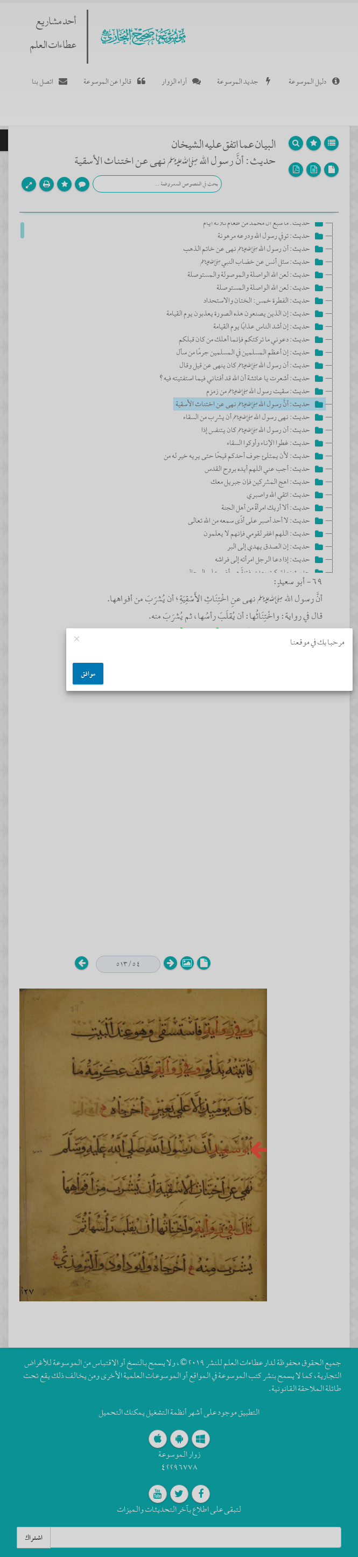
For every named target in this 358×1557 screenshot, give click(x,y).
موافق (88, 674)
